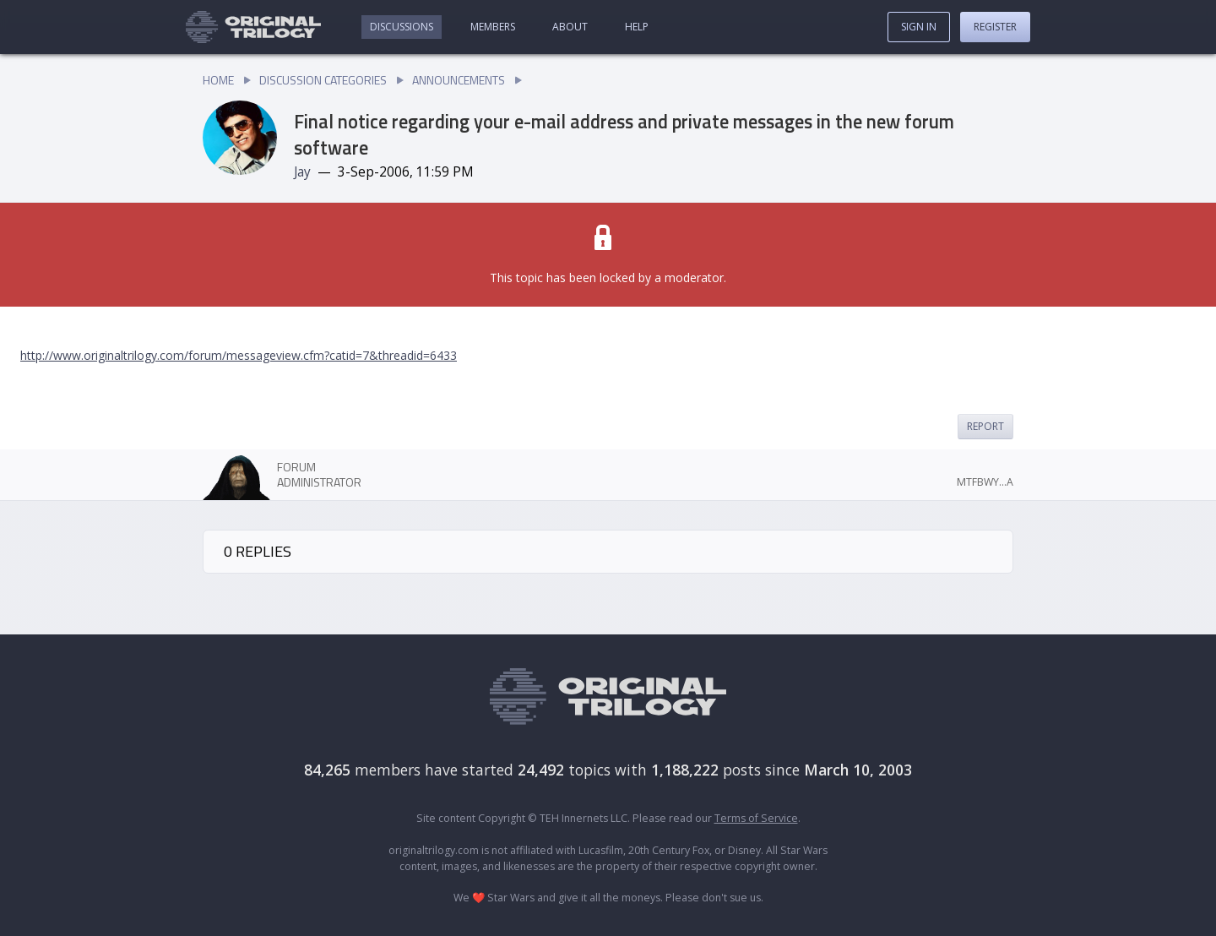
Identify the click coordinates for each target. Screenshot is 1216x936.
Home (218, 80)
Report (985, 426)
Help (637, 26)
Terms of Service (756, 818)
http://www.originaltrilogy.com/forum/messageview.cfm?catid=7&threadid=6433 (238, 355)
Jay (302, 172)
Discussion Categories (323, 80)
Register (995, 26)
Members (492, 26)
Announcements (458, 80)
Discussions (401, 26)
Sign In (918, 26)
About (570, 26)
